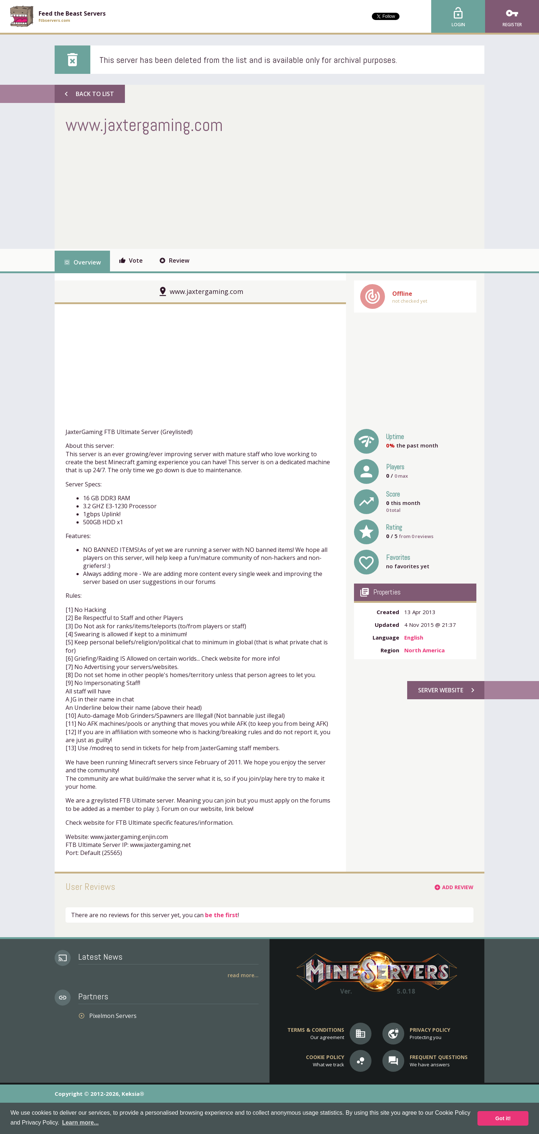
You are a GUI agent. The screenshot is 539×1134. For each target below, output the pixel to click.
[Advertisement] (198, 191)
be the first (221, 915)
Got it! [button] (503, 1118)
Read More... (243, 975)
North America (424, 650)
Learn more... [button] (80, 1122)
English (413, 637)
